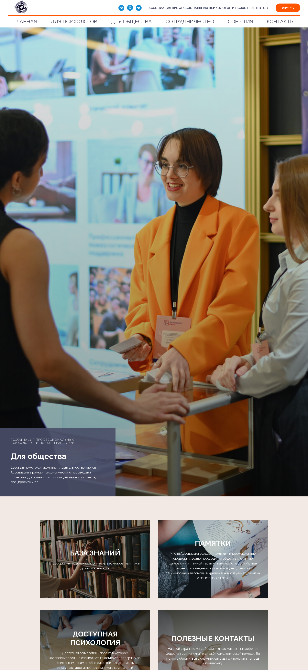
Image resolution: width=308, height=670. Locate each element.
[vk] (139, 8)
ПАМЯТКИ (213, 543)
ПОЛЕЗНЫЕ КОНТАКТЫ (213, 638)
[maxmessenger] (130, 8)
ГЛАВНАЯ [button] (25, 22)
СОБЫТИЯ (240, 22)
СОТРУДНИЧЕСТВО (190, 22)
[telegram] (121, 8)
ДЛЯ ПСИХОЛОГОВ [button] (74, 22)
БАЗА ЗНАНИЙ (95, 553)
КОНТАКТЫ (280, 22)
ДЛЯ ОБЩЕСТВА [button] (131, 22)
